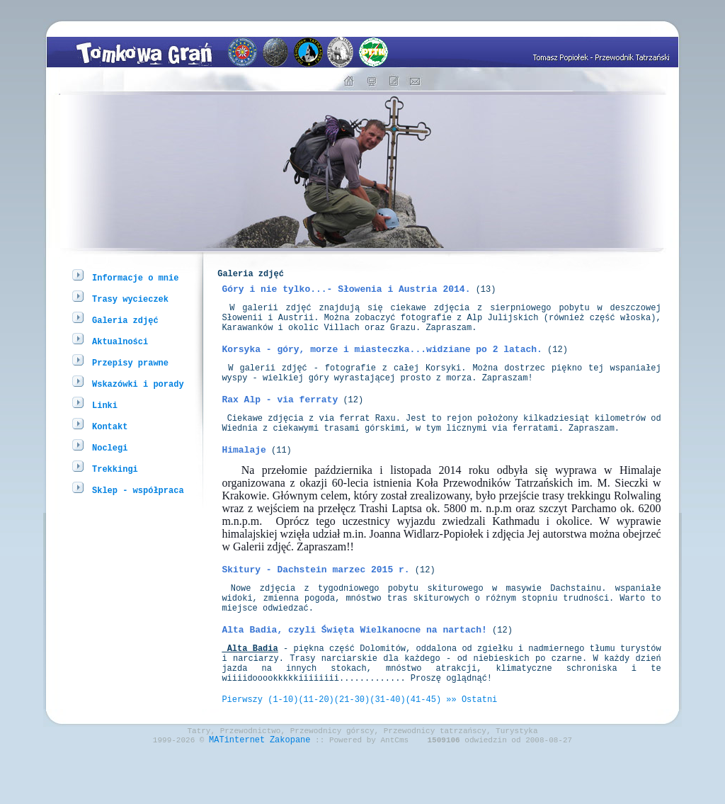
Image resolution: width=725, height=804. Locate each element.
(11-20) (315, 748)
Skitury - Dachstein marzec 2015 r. (315, 598)
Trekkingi (115, 469)
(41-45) (423, 748)
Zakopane (290, 792)
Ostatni (479, 748)
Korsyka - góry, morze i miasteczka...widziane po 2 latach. (382, 363)
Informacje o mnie (135, 277)
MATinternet (237, 792)
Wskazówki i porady (138, 384)
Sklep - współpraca (138, 490)
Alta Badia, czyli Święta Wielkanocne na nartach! (354, 667)
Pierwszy (242, 748)
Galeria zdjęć (125, 320)
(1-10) (283, 748)
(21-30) (352, 748)
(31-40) (387, 748)
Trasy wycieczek (130, 299)
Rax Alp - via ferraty (280, 420)
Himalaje (244, 476)
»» (451, 748)
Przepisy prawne (130, 362)
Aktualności (120, 341)
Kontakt (109, 426)
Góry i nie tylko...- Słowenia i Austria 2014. (346, 294)
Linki (105, 405)
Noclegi (109, 447)
